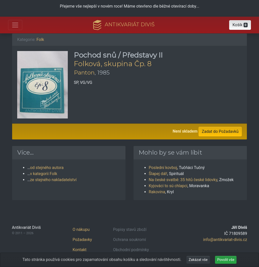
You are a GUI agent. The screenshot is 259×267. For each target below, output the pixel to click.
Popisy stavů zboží (129, 229)
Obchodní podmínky (131, 249)
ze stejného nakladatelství (53, 179)
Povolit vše (225, 260)
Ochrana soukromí (129, 239)
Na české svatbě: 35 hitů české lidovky (183, 179)
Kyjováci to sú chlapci (168, 185)
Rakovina (157, 191)
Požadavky (82, 239)
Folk (40, 39)
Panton (84, 72)
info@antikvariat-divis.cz (225, 239)
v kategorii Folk (43, 173)
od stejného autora (47, 167)
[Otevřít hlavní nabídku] (15, 25)
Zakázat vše (198, 260)
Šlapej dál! (158, 173)
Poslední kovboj (163, 167)
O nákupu (81, 229)
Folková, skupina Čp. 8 (113, 63)
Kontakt (80, 249)
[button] (240, 25)
